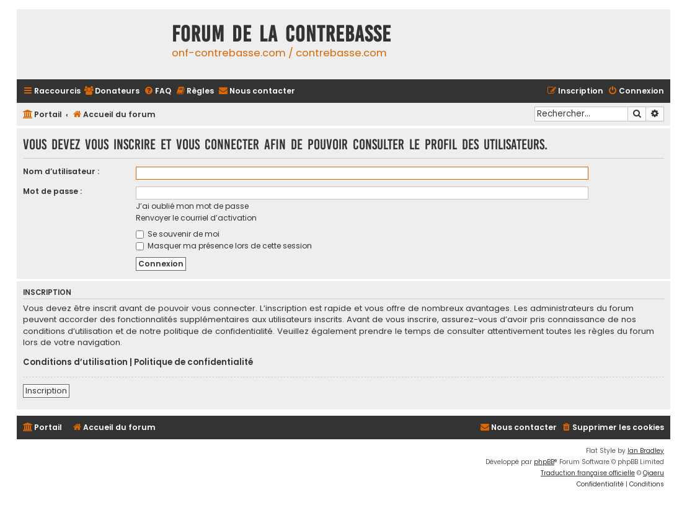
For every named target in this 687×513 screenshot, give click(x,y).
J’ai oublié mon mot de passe (192, 206)
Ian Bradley (645, 450)
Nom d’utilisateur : (61, 171)
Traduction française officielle (588, 473)
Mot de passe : (52, 191)
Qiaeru (653, 473)
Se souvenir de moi (177, 234)
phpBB (544, 462)
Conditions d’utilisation (75, 362)
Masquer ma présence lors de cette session (224, 245)
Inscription (46, 391)
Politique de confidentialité (193, 362)
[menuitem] (112, 91)
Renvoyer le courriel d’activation (196, 217)
